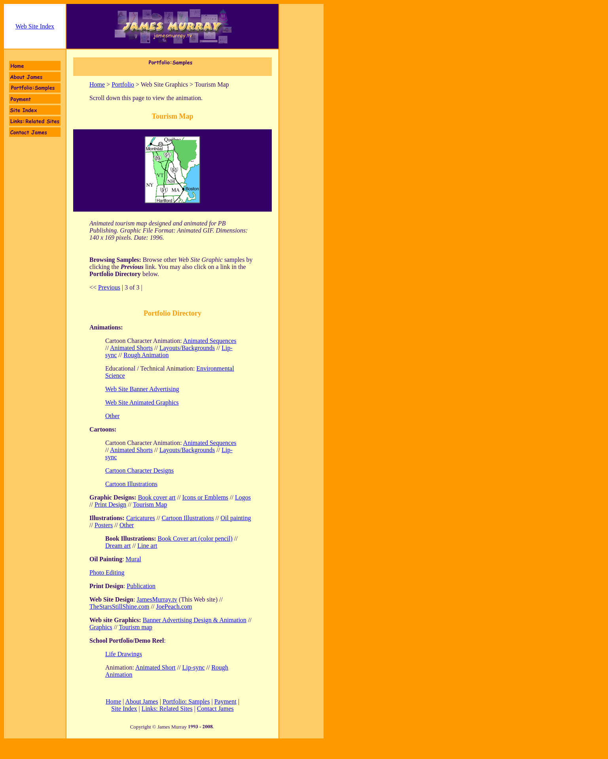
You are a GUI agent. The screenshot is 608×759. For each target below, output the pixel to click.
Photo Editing (106, 572)
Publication (141, 586)
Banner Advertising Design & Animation (194, 620)
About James (141, 701)
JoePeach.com (174, 606)
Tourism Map (150, 504)
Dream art (118, 545)
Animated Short (155, 667)
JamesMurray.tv (157, 599)
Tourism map (135, 627)
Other (126, 525)
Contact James (215, 708)
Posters (104, 525)
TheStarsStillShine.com (119, 606)
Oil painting (236, 518)
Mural (133, 559)
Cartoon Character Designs (139, 470)
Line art (147, 545)
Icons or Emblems (205, 497)
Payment (225, 701)
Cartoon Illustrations (131, 484)
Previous (109, 287)
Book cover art (157, 497)
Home (97, 84)
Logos (243, 497)
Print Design (110, 504)
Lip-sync (193, 667)
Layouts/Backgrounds (187, 347)
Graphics (100, 627)
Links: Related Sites (167, 708)
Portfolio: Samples (186, 701)
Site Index (124, 708)
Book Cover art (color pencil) (194, 538)
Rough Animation (146, 355)
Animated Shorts (131, 347)
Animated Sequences (210, 340)
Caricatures (140, 518)
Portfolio (123, 84)
